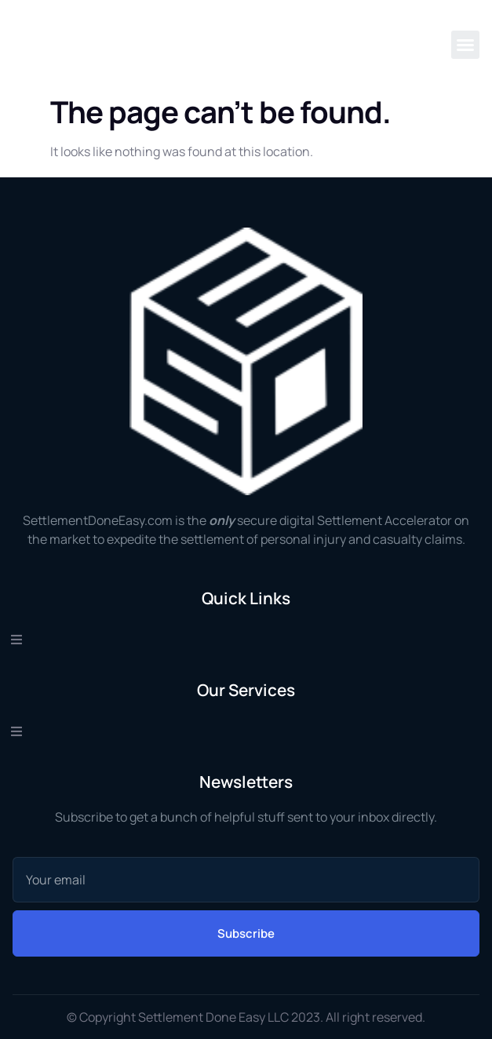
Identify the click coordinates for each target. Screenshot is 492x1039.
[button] (465, 45)
